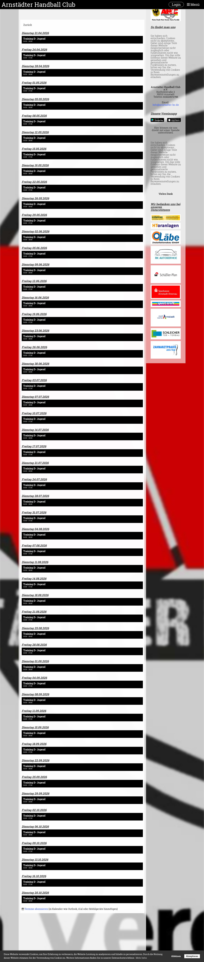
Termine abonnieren (36, 908)
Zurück (27, 24)
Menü (193, 4)
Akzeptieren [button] (192, 956)
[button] (82, 40)
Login (176, 4)
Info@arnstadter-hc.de (166, 104)
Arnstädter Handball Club (38, 5)
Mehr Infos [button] (141, 957)
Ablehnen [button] (176, 956)
